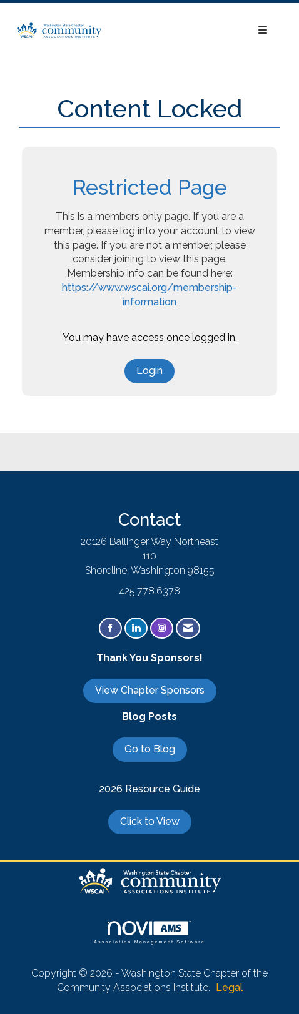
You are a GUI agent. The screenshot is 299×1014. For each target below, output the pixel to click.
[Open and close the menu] (191, 30)
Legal (229, 987)
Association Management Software (149, 932)
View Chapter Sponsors (150, 690)
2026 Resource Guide (149, 789)
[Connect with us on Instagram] (161, 628)
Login (149, 371)
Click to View (150, 821)
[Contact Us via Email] (188, 628)
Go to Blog (149, 749)
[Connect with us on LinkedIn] (136, 628)
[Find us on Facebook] (110, 628)
